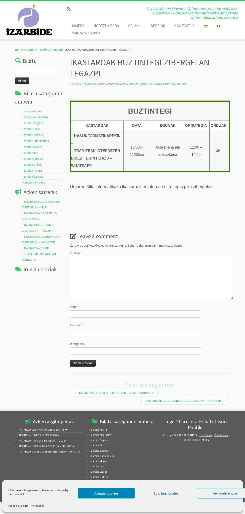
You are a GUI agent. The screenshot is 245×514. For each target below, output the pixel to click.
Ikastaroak (121, 83)
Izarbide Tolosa (32, 171)
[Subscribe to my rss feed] (70, 9)
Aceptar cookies (106, 493)
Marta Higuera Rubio (174, 83)
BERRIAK (158, 25)
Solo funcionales (165, 493)
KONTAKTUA (184, 25)
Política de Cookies (17, 505)
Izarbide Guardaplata (36, 141)
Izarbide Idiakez (32, 147)
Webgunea (77, 344)
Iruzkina (76, 253)
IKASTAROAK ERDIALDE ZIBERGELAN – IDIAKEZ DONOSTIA (114, 393)
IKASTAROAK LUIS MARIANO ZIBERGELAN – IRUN (43, 429)
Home (19, 50)
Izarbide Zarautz (33, 176)
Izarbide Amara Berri (35, 117)
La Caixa (154, 83)
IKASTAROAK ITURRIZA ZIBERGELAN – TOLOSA (42, 440)
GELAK (135, 25)
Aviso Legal (37, 505)
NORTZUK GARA (106, 25)
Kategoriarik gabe (34, 182)
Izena (74, 307)
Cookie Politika (201, 440)
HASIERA (77, 25)
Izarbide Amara (32, 111)
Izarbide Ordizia (32, 165)
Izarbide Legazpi (51, 50)
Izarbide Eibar (31, 129)
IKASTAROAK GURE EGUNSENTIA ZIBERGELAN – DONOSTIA (40, 254)
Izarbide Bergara (33, 123)
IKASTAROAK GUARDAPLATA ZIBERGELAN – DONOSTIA (46, 446)
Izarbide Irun (30, 153)
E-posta (76, 325)
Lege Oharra (205, 435)
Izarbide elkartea (33, 135)
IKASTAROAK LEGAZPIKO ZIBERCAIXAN (38, 435)
